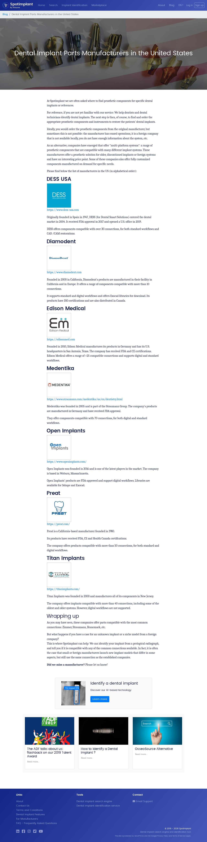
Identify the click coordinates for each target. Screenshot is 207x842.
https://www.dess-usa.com (63, 210)
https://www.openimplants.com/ (67, 461)
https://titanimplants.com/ (63, 589)
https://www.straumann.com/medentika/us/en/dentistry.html (85, 399)
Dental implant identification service (98, 806)
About (161, 5)
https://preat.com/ (58, 524)
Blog (171, 5)
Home (41, 5)
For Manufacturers (27, 819)
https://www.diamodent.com (64, 272)
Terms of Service (178, 836)
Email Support (143, 801)
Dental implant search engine (94, 801)
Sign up (199, 5)
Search (53, 5)
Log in (189, 5)
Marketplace (99, 5)
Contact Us (22, 806)
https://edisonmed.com (61, 339)
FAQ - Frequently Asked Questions (36, 823)
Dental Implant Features (30, 814)
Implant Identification (74, 5)
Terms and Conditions (29, 810)
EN (180, 5)
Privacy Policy (162, 836)
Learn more (100, 699)
